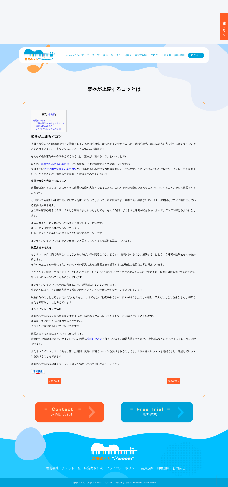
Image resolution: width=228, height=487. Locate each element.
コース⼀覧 (93, 55)
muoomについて (75, 55)
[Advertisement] (95, 22)
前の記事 (55, 381)
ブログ (154, 55)
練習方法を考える (44, 126)
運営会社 (52, 468)
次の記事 (172, 381)
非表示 (51, 114)
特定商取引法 (93, 468)
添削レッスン (94, 338)
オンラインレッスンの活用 (48, 129)
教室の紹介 (141, 55)
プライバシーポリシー (122, 468)
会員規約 (147, 468)
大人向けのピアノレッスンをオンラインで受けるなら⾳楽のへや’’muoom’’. (113, 483)
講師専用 (179, 55)
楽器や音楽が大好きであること (50, 123)
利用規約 (163, 468)
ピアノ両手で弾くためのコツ (60, 169)
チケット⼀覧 (71, 468)
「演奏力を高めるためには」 (55, 164)
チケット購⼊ (123, 55)
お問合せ (166, 55)
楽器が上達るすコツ (42, 120)
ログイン (196, 55)
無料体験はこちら (224, 26)
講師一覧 (108, 55)
